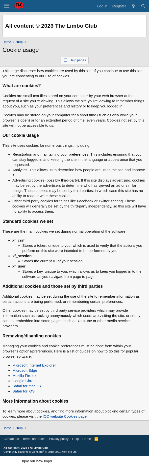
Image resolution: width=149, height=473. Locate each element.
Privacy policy (59, 439)
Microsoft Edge (24, 370)
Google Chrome (25, 381)
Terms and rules (34, 439)
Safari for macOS (26, 386)
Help (75, 439)
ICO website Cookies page (65, 416)
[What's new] (133, 6)
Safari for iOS (23, 391)
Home (86, 439)
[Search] (143, 6)
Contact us (11, 439)
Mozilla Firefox (24, 375)
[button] (7, 6)
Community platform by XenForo (40, 451)
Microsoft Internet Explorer (34, 365)
